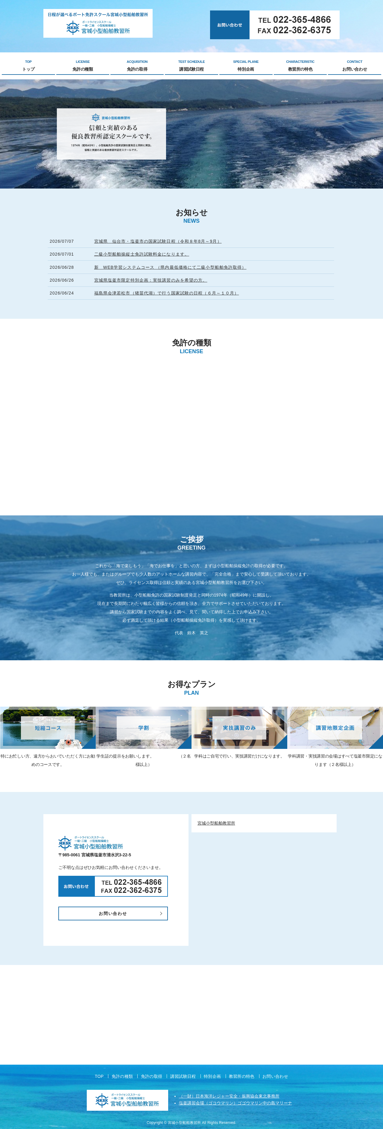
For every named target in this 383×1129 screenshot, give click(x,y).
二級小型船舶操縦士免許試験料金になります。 (141, 254)
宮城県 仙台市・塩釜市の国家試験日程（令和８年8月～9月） (158, 241)
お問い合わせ (354, 66)
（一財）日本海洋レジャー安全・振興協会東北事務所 (229, 1096)
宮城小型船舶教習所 (216, 823)
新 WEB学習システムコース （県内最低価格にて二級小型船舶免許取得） (170, 267)
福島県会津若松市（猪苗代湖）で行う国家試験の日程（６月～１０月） (166, 293)
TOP (99, 1076)
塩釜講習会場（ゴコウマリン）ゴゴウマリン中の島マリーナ (235, 1103)
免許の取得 (137, 66)
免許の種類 (82, 66)
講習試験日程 (191, 66)
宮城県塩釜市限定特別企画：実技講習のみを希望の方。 (150, 280)
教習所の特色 (300, 66)
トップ (28, 66)
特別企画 (246, 66)
